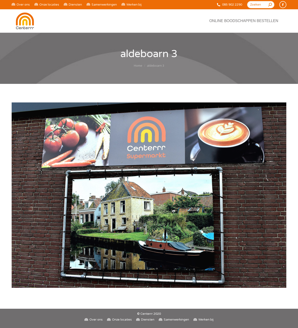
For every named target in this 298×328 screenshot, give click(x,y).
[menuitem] (21, 5)
